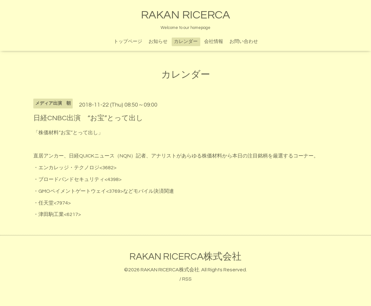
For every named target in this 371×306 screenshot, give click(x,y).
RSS (187, 279)
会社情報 (213, 41)
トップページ (128, 41)
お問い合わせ (243, 41)
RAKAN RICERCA (185, 15)
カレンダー (186, 41)
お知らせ (158, 41)
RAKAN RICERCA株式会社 (185, 256)
